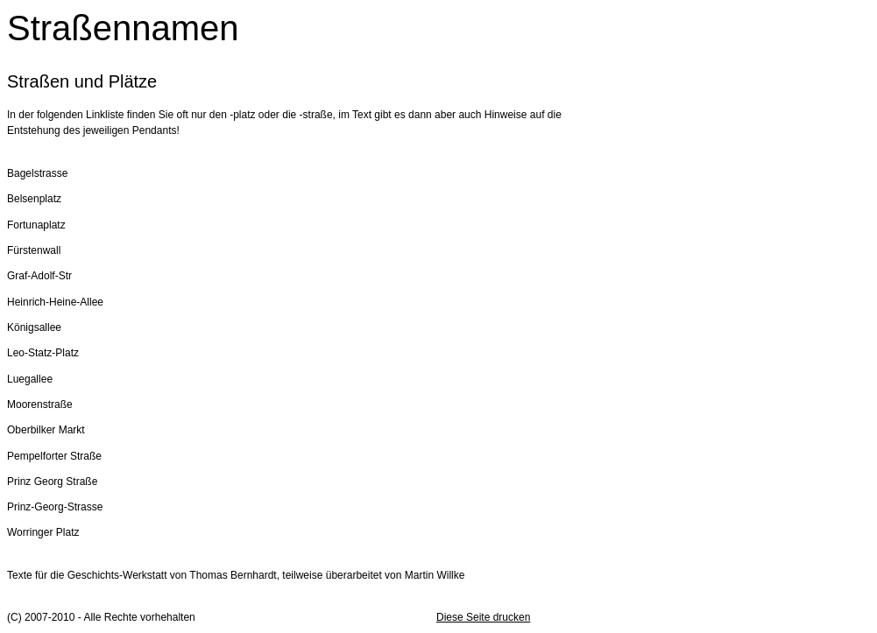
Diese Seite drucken (483, 617)
